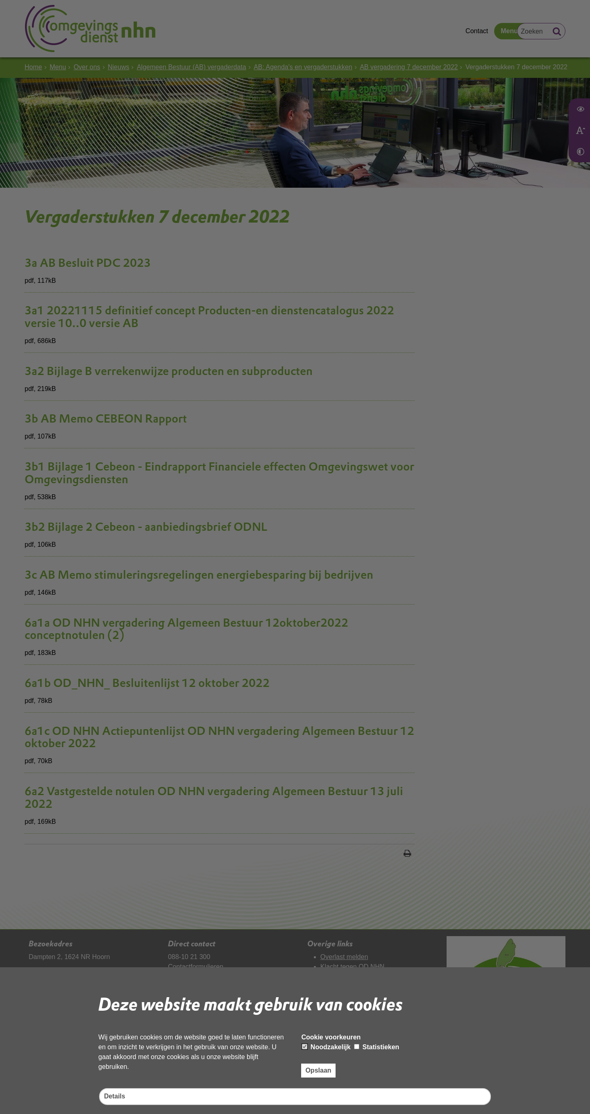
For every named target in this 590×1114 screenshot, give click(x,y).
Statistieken (376, 1046)
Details (114, 1096)
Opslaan (318, 1069)
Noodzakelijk (326, 1046)
